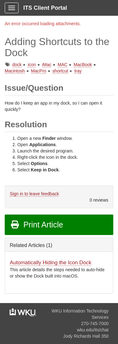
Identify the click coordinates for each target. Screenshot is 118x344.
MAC (62, 64)
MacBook (83, 64)
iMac (47, 64)
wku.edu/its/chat (93, 329)
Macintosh (15, 70)
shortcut (60, 70)
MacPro (38, 70)
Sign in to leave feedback (34, 193)
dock (17, 64)
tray (77, 70)
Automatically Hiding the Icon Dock (50, 263)
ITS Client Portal (45, 8)
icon (32, 64)
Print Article (36, 224)
